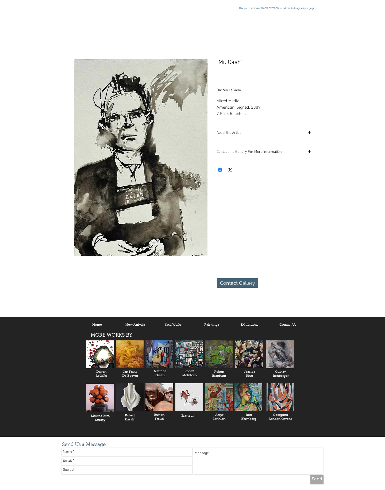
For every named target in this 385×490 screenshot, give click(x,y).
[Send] (317, 479)
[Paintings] (211, 325)
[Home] (97, 325)
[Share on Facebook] (220, 170)
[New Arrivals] (135, 325)
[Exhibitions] (249, 325)
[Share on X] (230, 170)
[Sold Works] (173, 325)
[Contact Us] (287, 325)
